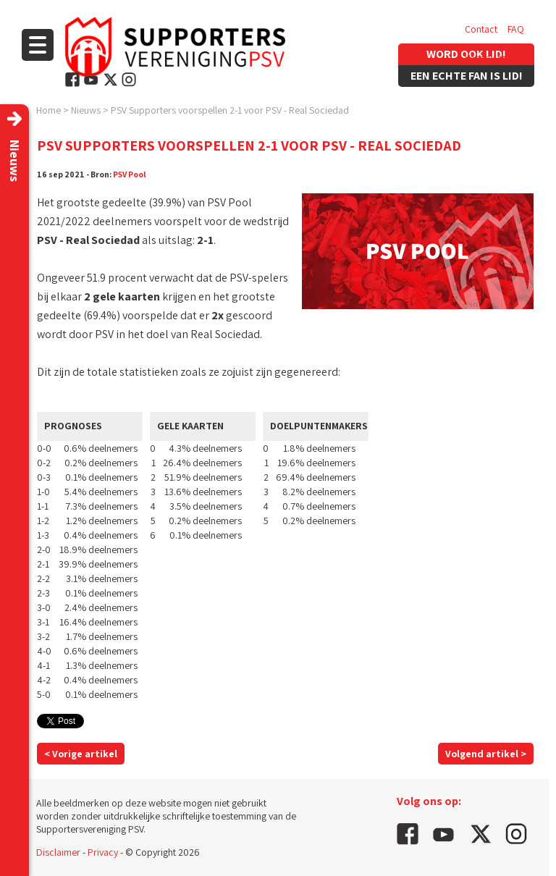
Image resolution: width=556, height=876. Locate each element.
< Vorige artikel (80, 753)
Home (48, 110)
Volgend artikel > (485, 753)
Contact (481, 28)
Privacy (103, 852)
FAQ (515, 28)
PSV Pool (129, 174)
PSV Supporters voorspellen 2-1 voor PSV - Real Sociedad (230, 110)
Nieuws (86, 110)
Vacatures (485, 57)
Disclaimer (58, 852)
